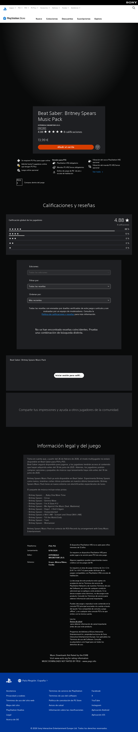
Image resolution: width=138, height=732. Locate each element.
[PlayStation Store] (14, 15)
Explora (98, 16)
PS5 (19, 8)
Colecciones (52, 16)
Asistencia (74, 8)
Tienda (64, 8)
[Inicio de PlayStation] (5, 8)
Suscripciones (83, 16)
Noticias (55, 8)
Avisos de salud (76, 619)
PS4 (25, 8)
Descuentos (67, 16)
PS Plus (33, 8)
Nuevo (39, 16)
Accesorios (44, 8)
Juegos (11, 8)
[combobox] (69, 269)
